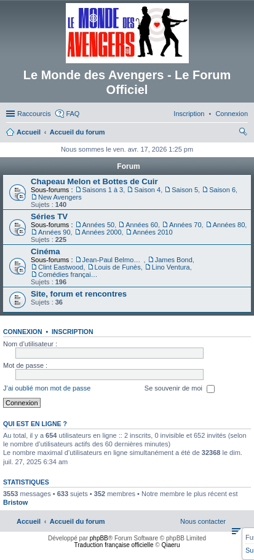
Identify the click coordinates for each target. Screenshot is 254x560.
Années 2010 (153, 232)
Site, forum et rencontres (79, 293)
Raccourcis (33, 113)
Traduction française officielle (114, 545)
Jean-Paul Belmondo (113, 259)
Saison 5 (185, 189)
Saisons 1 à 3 (103, 189)
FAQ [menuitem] (72, 113)
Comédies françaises (69, 274)
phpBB (99, 538)
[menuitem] (231, 113)
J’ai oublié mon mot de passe (46, 388)
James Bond (173, 259)
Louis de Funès (118, 267)
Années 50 (98, 224)
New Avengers (60, 197)
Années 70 (185, 224)
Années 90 (54, 232)
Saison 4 (147, 189)
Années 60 (141, 224)
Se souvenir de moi (180, 388)
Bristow (15, 502)
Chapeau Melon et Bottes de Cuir (94, 181)
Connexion (22, 331)
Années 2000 (102, 232)
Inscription (72, 331)
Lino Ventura (171, 267)
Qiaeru (170, 545)
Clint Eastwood (60, 267)
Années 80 (229, 224)
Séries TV (49, 216)
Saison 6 (222, 189)
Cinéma (45, 251)
